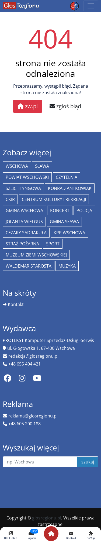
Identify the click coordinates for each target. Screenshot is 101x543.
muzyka (67, 266)
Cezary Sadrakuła (26, 233)
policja (84, 210)
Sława (42, 166)
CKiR (10, 199)
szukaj (87, 462)
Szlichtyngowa (23, 188)
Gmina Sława (64, 222)
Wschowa (17, 166)
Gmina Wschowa (24, 210)
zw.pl (28, 106)
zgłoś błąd (65, 106)
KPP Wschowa (69, 233)
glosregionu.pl (46, 518)
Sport (53, 244)
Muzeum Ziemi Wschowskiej (36, 255)
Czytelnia (66, 177)
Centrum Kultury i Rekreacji (54, 199)
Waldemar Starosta (28, 266)
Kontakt (16, 304)
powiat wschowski (27, 177)
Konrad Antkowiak (70, 188)
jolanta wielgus (24, 222)
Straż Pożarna (22, 244)
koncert (59, 210)
